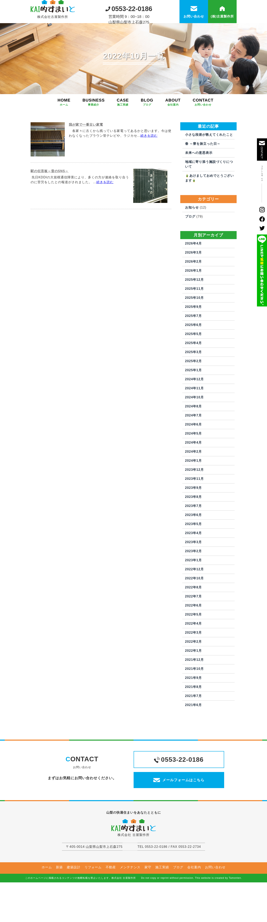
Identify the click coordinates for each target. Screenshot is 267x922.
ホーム (47, 895)
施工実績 (162, 895)
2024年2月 (193, 471)
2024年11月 (194, 407)
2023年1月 (193, 579)
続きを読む (149, 155)
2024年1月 (193, 480)
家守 (147, 895)
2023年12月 (194, 489)
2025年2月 (193, 380)
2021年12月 (194, 679)
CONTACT (203, 122)
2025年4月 (193, 362)
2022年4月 (193, 643)
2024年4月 (193, 462)
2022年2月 (193, 661)
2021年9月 (193, 697)
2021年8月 (193, 706)
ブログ (190, 236)
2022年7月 (193, 616)
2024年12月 (194, 398)
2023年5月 (193, 543)
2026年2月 (193, 281)
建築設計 (73, 895)
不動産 (111, 895)
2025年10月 (194, 317)
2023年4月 (193, 552)
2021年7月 (193, 715)
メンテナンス (130, 895)
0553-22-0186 (128, 8)
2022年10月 (194, 597)
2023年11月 (194, 498)
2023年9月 (193, 507)
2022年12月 (194, 588)
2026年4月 (193, 263)
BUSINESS (93, 122)
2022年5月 (193, 634)
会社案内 (194, 895)
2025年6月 (193, 344)
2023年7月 (193, 525)
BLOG (147, 122)
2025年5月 (193, 353)
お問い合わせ (215, 895)
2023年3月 (193, 561)
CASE (123, 122)
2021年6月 (193, 724)
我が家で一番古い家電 (86, 144)
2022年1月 (193, 670)
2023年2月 (193, 570)
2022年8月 (193, 606)
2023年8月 (193, 516)
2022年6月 (193, 625)
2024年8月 (193, 426)
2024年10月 (194, 416)
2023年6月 (193, 534)
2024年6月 (193, 444)
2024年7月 (193, 435)
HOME (64, 122)
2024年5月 (193, 453)
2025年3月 (193, 371)
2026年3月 (193, 272)
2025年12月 (194, 299)
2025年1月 (193, 389)
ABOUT (173, 122)
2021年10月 (194, 688)
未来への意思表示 (198, 172)
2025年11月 (194, 308)
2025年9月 (193, 326)
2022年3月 (193, 652)
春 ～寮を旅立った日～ (202, 163)
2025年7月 (193, 335)
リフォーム (93, 895)
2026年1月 (193, 290)
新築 (59, 895)
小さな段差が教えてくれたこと (209, 154)
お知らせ (192, 227)
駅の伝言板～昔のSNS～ (50, 190)
